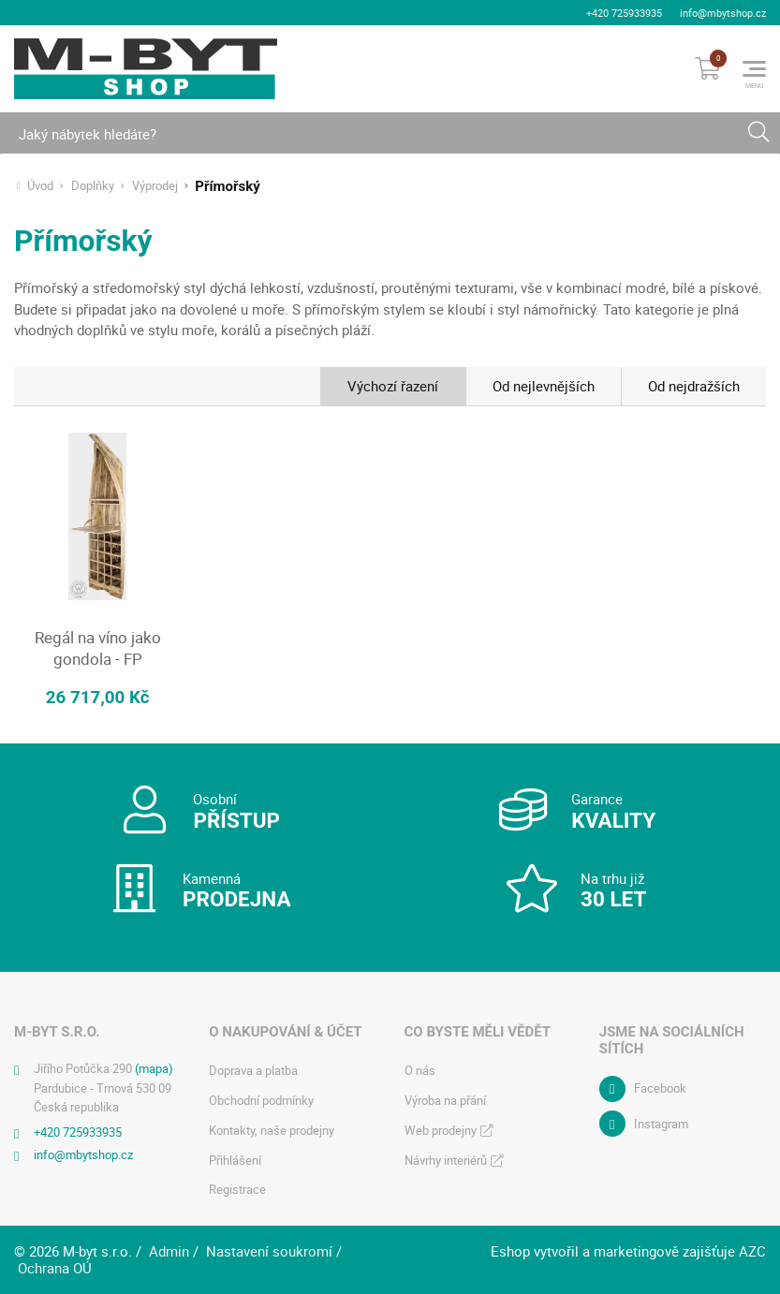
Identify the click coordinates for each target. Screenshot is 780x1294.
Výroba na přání (445, 1099)
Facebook (660, 1088)
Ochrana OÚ (55, 1266)
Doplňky (92, 186)
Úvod (40, 186)
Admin (169, 1251)
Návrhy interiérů (446, 1159)
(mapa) (154, 1067)
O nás (420, 1069)
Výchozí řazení (392, 385)
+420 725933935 (624, 13)
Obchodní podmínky (261, 1099)
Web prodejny (441, 1129)
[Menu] (754, 68)
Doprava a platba (253, 1069)
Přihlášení (235, 1159)
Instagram (661, 1122)
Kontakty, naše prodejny (271, 1129)
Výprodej (155, 186)
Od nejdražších (694, 385)
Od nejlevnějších (544, 385)
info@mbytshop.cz (723, 13)
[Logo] (145, 67)
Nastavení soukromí (269, 1251)
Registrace (237, 1189)
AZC (752, 1251)
